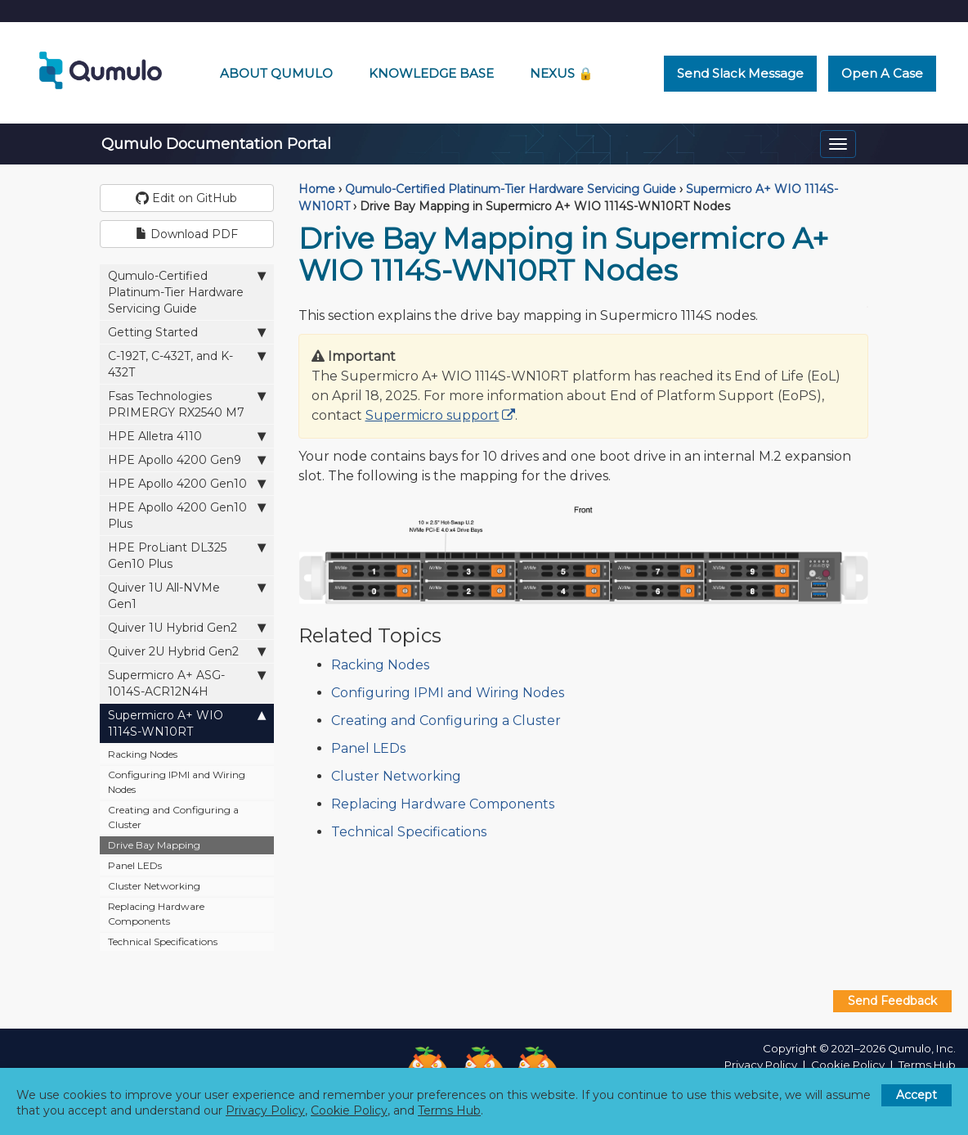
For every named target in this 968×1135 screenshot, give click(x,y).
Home (316, 189)
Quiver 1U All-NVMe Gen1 (187, 595)
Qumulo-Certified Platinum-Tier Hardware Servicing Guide (187, 292)
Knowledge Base (431, 73)
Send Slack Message (740, 73)
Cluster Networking (154, 886)
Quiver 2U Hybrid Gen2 (187, 651)
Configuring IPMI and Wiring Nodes (176, 781)
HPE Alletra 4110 (187, 436)
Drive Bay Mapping (154, 845)
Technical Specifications (162, 941)
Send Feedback (892, 1000)
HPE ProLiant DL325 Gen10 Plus (187, 555)
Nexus (562, 73)
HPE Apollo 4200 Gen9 (187, 459)
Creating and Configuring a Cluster (173, 817)
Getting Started (187, 332)
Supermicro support (432, 415)
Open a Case (882, 73)
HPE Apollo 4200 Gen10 (187, 483)
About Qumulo (276, 73)
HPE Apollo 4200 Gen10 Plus (187, 515)
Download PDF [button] (187, 234)
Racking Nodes (142, 754)
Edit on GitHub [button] (186, 198)
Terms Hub (927, 1064)
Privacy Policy (760, 1064)
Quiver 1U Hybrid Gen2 (187, 627)
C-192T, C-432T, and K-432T (187, 364)
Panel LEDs (135, 865)
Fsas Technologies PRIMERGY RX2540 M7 (187, 404)
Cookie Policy (848, 1064)
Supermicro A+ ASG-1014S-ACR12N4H (187, 683)
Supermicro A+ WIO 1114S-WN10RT (187, 723)
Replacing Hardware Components (156, 913)
